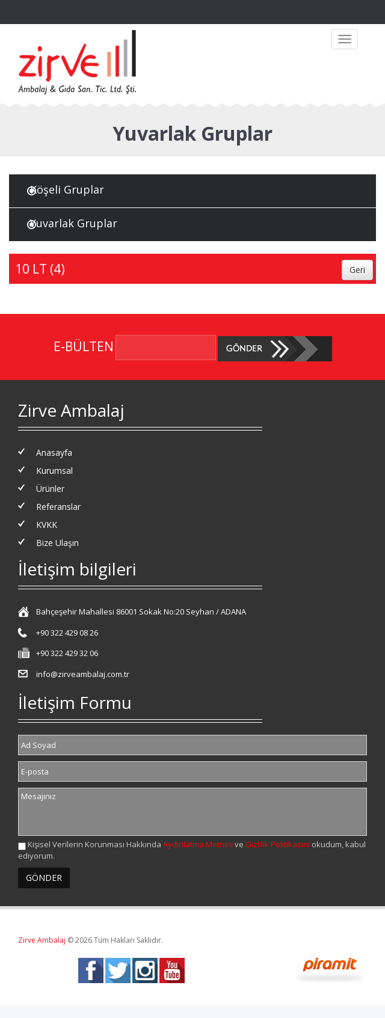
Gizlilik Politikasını (277, 844)
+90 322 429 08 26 (67, 632)
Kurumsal (54, 470)
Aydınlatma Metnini (198, 844)
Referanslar (58, 506)
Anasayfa (54, 452)
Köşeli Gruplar (67, 189)
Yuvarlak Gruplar (73, 223)
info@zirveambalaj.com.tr (82, 674)
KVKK (46, 524)
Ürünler (50, 488)
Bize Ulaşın (57, 542)
